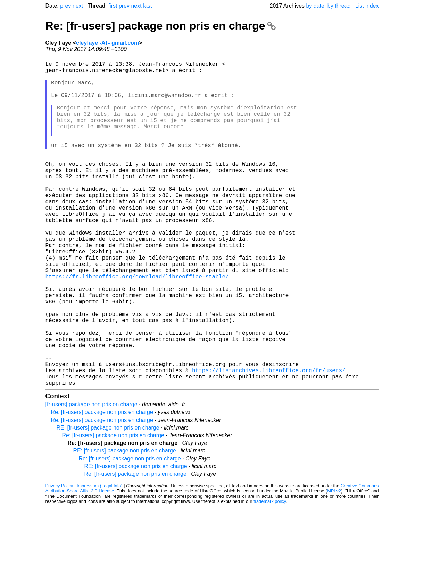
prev (65, 6)
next (78, 6)
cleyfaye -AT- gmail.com (107, 43)
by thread (339, 6)
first (112, 6)
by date (315, 6)
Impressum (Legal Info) (100, 558)
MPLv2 (334, 563)
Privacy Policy (59, 558)
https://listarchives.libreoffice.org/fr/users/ (269, 439)
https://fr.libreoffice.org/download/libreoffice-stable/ (137, 325)
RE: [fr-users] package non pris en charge (108, 500)
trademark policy (269, 573)
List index (367, 6)
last (147, 6)
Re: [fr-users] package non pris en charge (160, 25)
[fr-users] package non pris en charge (91, 477)
